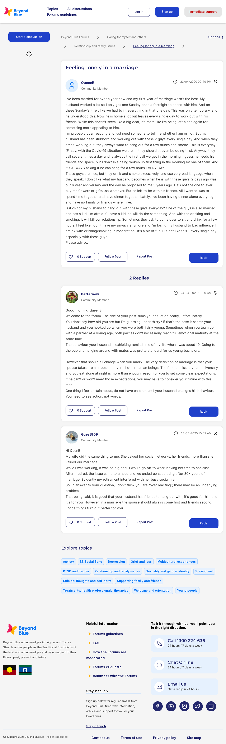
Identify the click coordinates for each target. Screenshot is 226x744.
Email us (177, 684)
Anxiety (68, 561)
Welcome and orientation (152, 590)
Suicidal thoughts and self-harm (87, 581)
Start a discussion (29, 37)
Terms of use (131, 738)
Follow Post (113, 256)
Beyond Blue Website (21, 629)
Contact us (100, 738)
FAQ (96, 643)
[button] (70, 256)
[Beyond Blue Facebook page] (157, 714)
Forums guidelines (62, 14)
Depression (116, 561)
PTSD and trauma (76, 571)
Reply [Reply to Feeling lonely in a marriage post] (204, 257)
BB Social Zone (91, 561)
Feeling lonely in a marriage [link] (153, 46)
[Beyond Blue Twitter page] (197, 714)
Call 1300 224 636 (186, 640)
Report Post (145, 256)
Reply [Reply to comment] (204, 411)
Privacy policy (164, 738)
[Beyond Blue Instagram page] (184, 714)
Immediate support (203, 11)
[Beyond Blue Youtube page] (171, 714)
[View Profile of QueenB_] (88, 83)
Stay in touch (96, 726)
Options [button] (214, 37)
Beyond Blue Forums (22, 11)
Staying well (204, 571)
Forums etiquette (107, 667)
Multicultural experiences (176, 561)
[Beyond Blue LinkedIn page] (211, 714)
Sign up (167, 11)
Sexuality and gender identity (167, 571)
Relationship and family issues (94, 46)
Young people (187, 590)
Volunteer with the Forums (115, 676)
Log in (139, 11)
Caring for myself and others (126, 37)
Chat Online (180, 662)
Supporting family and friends (139, 581)
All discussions (79, 9)
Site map (194, 738)
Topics (52, 9)
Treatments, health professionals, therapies (95, 590)
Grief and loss (141, 561)
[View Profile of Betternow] (90, 294)
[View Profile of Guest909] (89, 434)
